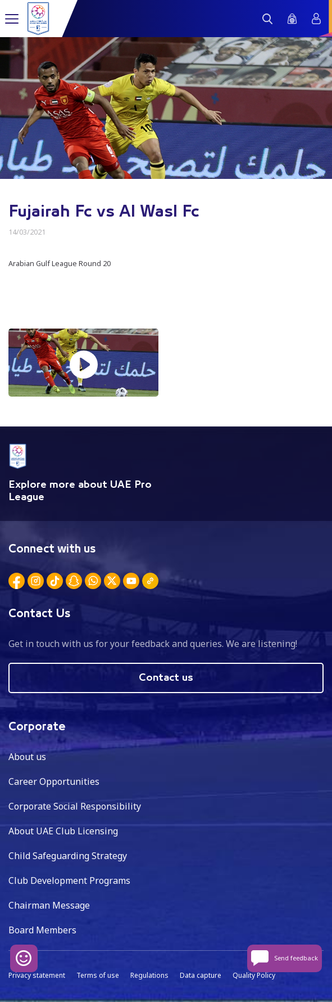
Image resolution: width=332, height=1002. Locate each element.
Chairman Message (49, 905)
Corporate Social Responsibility (74, 806)
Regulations (149, 975)
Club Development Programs (69, 880)
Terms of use (97, 975)
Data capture (200, 975)
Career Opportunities (53, 781)
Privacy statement (36, 975)
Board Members (42, 930)
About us (27, 757)
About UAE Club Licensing (63, 831)
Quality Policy (254, 975)
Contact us (166, 677)
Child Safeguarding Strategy (67, 856)
